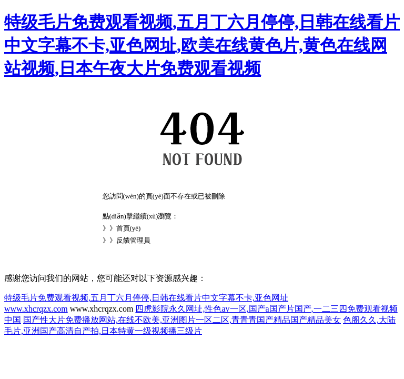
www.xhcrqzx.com (36, 308)
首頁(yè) (128, 228)
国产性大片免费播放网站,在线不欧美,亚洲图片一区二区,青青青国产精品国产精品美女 (182, 319)
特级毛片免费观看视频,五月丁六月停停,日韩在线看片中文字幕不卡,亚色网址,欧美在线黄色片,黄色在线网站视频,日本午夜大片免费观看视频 (202, 45)
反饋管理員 (133, 240)
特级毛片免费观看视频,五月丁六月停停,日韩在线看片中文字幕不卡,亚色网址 (146, 297)
